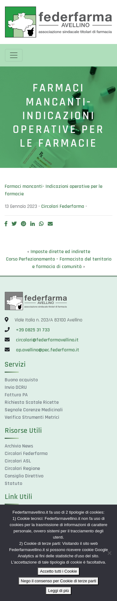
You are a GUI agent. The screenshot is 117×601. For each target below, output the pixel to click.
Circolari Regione (22, 468)
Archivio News (19, 446)
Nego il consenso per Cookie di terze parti (58, 581)
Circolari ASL (18, 461)
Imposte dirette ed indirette (60, 251)
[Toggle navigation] (13, 55)
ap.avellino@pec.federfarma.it (47, 350)
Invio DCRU (16, 387)
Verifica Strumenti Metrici (32, 417)
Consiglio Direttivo (24, 476)
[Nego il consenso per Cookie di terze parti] (109, 553)
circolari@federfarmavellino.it (47, 340)
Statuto (13, 483)
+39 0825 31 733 (33, 330)
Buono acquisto (21, 380)
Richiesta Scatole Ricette (32, 402)
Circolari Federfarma (62, 206)
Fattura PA (16, 395)
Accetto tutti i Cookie (58, 571)
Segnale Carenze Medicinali (34, 410)
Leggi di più (58, 590)
